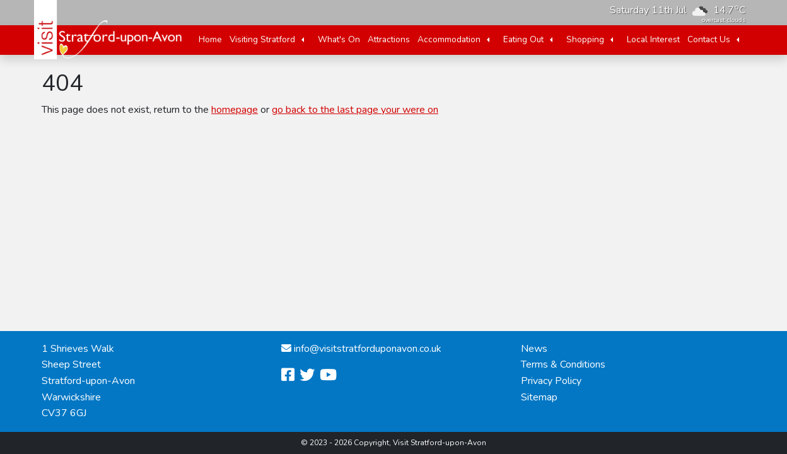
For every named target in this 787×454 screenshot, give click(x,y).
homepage (234, 110)
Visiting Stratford (262, 39)
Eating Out (523, 39)
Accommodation (449, 39)
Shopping (585, 39)
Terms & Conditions (563, 364)
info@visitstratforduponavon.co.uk (367, 349)
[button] (302, 39)
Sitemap (539, 397)
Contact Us (708, 39)
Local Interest (653, 39)
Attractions (389, 39)
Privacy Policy (551, 381)
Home (210, 39)
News (534, 349)
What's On (339, 39)
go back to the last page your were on (355, 110)
